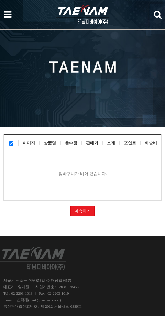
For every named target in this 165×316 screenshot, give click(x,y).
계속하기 (82, 210)
